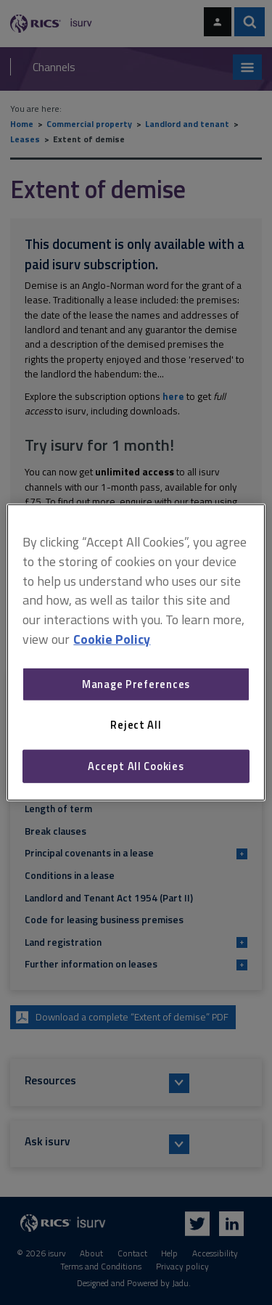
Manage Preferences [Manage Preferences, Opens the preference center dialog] (136, 684)
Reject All (135, 724)
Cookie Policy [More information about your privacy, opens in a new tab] (111, 639)
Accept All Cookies (136, 766)
